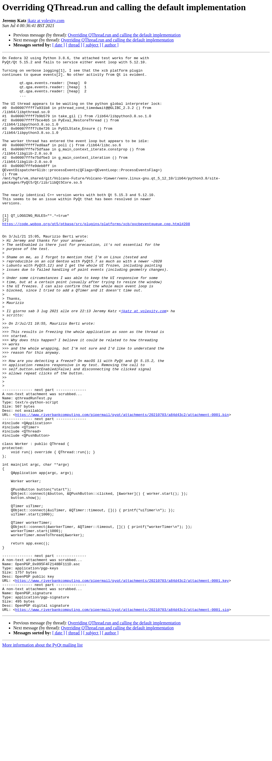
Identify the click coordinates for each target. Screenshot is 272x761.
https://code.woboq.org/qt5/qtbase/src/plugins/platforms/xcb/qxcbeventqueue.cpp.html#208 (96, 257)
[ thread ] (74, 45)
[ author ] (110, 45)
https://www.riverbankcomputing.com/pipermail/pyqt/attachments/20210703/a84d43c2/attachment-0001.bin (122, 486)
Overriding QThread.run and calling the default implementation (124, 35)
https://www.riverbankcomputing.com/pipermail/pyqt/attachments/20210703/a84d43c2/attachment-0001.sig (122, 720)
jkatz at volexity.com (45, 20)
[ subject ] (92, 45)
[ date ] (58, 45)
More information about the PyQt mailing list (42, 756)
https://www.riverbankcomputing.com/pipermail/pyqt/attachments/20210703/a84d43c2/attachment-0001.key (122, 685)
